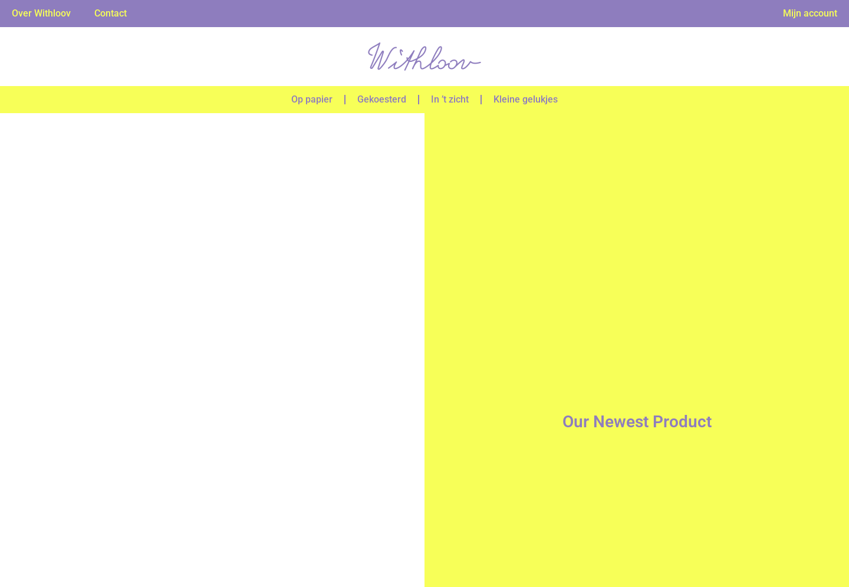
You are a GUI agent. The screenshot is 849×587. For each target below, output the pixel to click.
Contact (110, 13)
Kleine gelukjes (525, 99)
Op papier (312, 99)
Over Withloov (41, 13)
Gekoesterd (381, 99)
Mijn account (810, 13)
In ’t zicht (450, 99)
